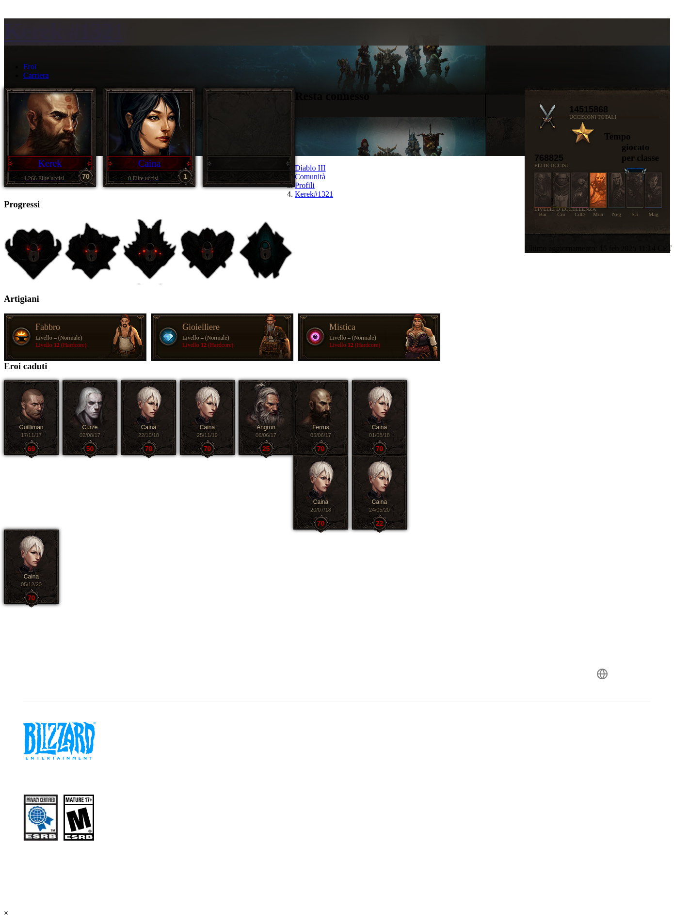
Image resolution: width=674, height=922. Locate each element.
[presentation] (42, 43)
